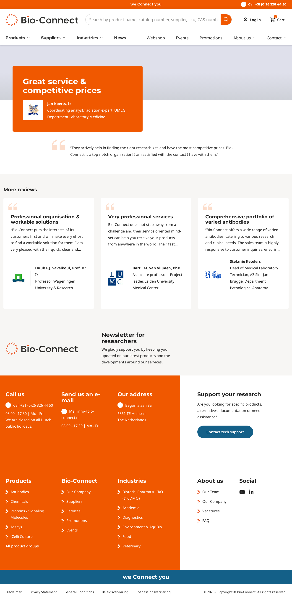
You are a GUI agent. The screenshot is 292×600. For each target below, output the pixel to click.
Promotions (211, 38)
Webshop (156, 38)
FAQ (205, 520)
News (120, 37)
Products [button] (15, 37)
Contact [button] (275, 38)
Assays (16, 526)
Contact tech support (225, 431)
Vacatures (211, 510)
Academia (131, 507)
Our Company (78, 491)
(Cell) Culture (21, 536)
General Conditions (79, 592)
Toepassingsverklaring (153, 592)
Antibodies (19, 491)
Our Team (210, 491)
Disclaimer (13, 592)
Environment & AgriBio (142, 526)
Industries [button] (88, 37)
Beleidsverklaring (115, 592)
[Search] (153, 19)
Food (127, 536)
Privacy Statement (43, 592)
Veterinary (132, 546)
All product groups (22, 546)
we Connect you (146, 4)
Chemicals (19, 501)
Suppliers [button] (51, 37)
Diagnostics (133, 517)
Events (182, 38)
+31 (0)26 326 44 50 (36, 405)
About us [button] (242, 38)
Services (73, 510)
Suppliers (74, 501)
